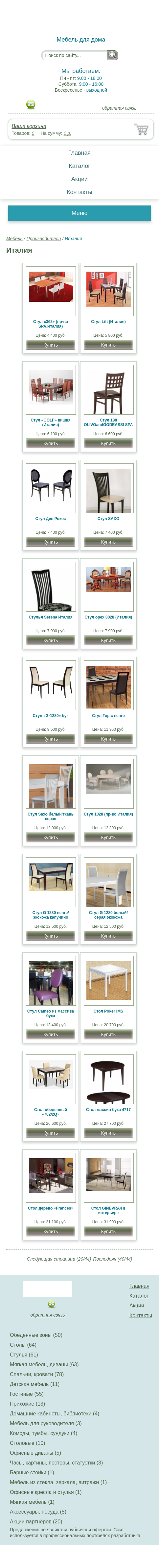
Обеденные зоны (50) (36, 1335)
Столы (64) (23, 1345)
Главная (79, 153)
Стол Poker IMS (108, 1011)
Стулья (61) (24, 1354)
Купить (50, 345)
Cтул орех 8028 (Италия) (108, 617)
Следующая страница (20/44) (59, 1259)
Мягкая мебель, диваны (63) (44, 1364)
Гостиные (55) (27, 1394)
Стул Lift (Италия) (108, 321)
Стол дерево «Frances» (50, 1208)
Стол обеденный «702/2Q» (50, 1112)
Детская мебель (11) (34, 1384)
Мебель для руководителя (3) (46, 1423)
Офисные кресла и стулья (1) (46, 1492)
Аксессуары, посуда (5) (38, 1512)
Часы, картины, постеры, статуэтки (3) (56, 1462)
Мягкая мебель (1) (32, 1502)
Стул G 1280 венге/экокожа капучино (50, 915)
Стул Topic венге (108, 715)
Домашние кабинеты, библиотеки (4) (54, 1413)
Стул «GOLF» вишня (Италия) (50, 422)
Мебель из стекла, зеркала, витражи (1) (58, 1482)
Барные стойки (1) (32, 1472)
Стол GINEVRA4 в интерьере (108, 1210)
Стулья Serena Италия (50, 617)
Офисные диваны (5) (35, 1453)
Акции (79, 179)
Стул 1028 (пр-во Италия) (108, 814)
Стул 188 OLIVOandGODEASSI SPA (108, 422)
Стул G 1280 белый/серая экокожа (108, 915)
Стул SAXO (108, 518)
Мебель (14, 238)
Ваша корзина (28, 126)
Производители (44, 238)
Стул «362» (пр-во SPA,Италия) (50, 324)
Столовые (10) (27, 1443)
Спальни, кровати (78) (37, 1374)
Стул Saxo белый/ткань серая (51, 816)
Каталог (79, 166)
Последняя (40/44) (112, 1259)
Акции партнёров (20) (36, 1521)
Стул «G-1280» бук (51, 715)
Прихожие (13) (27, 1404)
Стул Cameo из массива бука (50, 1013)
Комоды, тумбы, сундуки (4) (43, 1433)
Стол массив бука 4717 (108, 1109)
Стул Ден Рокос (50, 518)
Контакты (79, 192)
